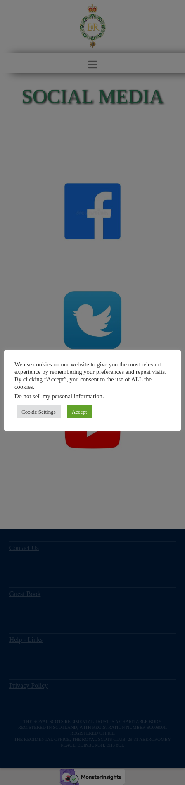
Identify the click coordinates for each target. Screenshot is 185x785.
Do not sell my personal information (58, 396)
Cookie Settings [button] (38, 412)
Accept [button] (79, 412)
